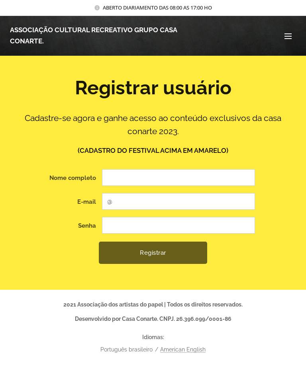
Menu (288, 36)
